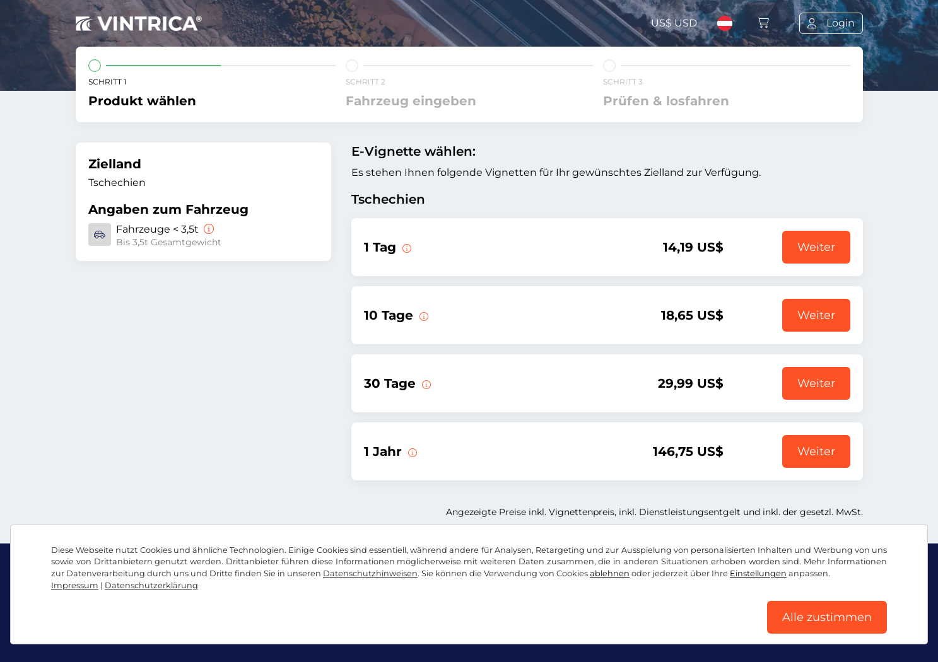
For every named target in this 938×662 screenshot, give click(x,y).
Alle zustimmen (827, 617)
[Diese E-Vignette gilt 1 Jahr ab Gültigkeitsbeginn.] (411, 451)
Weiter (816, 247)
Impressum (74, 585)
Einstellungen (758, 573)
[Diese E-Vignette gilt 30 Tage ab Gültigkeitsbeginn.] (425, 383)
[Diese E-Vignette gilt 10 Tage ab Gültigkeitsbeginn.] (422, 315)
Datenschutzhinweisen (370, 573)
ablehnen (610, 573)
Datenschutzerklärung (151, 585)
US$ (674, 23)
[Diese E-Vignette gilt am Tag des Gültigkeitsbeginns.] (405, 247)
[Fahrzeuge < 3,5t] (207, 229)
